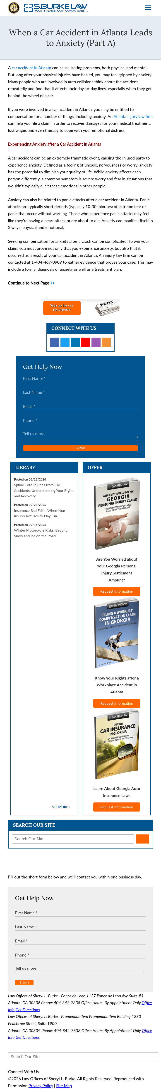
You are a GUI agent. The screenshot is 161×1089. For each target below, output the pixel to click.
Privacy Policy (41, 1085)
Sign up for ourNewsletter (62, 307)
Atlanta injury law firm (133, 116)
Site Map (64, 1085)
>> (52, 282)
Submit (80, 448)
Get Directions (28, 1009)
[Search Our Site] (73, 839)
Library (25, 467)
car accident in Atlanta (31, 67)
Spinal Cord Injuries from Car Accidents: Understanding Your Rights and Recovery (44, 490)
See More (60, 807)
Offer (95, 467)
